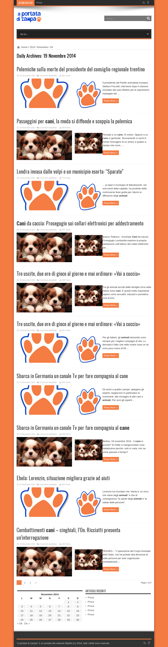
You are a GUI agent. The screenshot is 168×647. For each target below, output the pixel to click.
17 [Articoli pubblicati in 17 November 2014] (22, 615)
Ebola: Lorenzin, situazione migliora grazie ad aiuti (63, 478)
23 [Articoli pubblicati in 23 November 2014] (77, 615)
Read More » (111, 100)
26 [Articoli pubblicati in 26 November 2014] (40, 619)
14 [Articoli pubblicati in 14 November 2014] (59, 611)
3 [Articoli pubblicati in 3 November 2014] (22, 606)
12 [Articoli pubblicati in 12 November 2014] (40, 611)
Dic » (27, 623)
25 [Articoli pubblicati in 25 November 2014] (31, 619)
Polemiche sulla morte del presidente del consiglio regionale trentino (81, 69)
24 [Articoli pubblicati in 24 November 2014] (22, 619)
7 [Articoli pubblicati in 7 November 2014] (59, 606)
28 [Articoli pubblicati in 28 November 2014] (59, 619)
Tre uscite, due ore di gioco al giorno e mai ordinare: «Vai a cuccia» (78, 273)
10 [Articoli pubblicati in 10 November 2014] (22, 611)
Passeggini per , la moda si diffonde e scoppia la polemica (74, 121)
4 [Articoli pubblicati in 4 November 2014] (31, 606)
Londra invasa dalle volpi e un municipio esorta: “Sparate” (70, 171)
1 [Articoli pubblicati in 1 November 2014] (68, 602)
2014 (32, 47)
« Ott (19, 623)
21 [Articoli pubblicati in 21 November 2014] (59, 615)
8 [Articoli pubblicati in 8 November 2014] (68, 606)
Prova (39, 2)
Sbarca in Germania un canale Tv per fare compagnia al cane (72, 376)
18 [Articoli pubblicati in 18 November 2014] (31, 615)
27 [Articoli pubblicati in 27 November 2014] (50, 619)
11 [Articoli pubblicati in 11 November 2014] (31, 611)
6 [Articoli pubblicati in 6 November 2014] (49, 606)
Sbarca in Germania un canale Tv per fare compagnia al (73, 427)
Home (24, 47)
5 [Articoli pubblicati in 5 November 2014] (40, 606)
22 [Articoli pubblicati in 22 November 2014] (68, 615)
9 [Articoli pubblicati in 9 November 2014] (77, 606)
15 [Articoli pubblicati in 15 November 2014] (68, 611)
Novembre (42, 47)
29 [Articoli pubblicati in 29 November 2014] (68, 619)
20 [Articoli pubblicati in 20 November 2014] (50, 615)
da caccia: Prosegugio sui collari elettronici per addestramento (80, 223)
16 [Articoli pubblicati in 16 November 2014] (77, 611)
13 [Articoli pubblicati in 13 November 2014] (50, 611)
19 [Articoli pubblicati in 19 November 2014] (40, 615)
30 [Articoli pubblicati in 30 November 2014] (77, 619)
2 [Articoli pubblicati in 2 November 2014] (77, 602)
